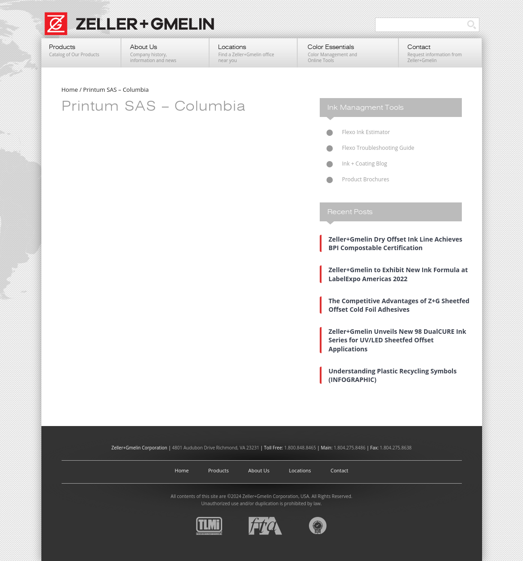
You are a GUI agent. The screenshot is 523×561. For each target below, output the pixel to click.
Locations (300, 470)
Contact (340, 470)
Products (218, 470)
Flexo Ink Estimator (366, 132)
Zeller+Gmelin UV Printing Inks (133, 28)
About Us (258, 470)
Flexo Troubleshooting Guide (378, 148)
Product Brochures (365, 179)
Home (182, 470)
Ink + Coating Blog (364, 163)
